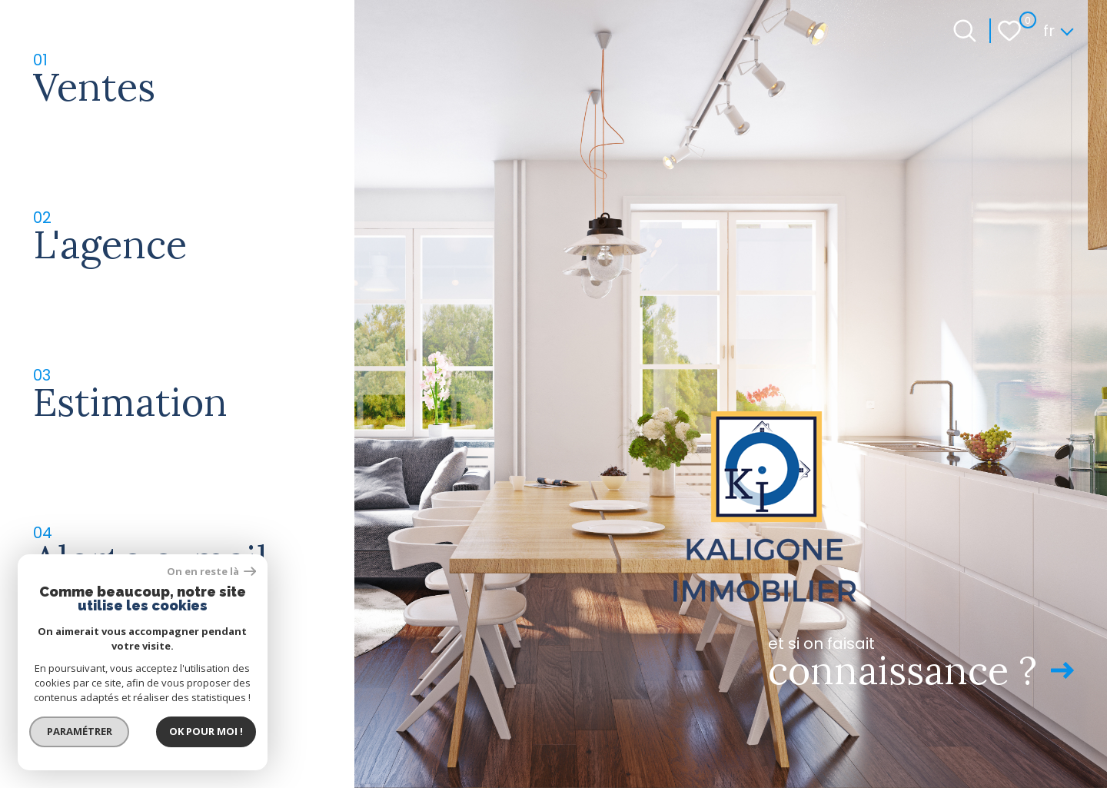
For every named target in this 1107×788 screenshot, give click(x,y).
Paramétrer (81, 730)
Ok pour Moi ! (207, 730)
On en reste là (213, 570)
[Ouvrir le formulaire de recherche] (964, 30)
